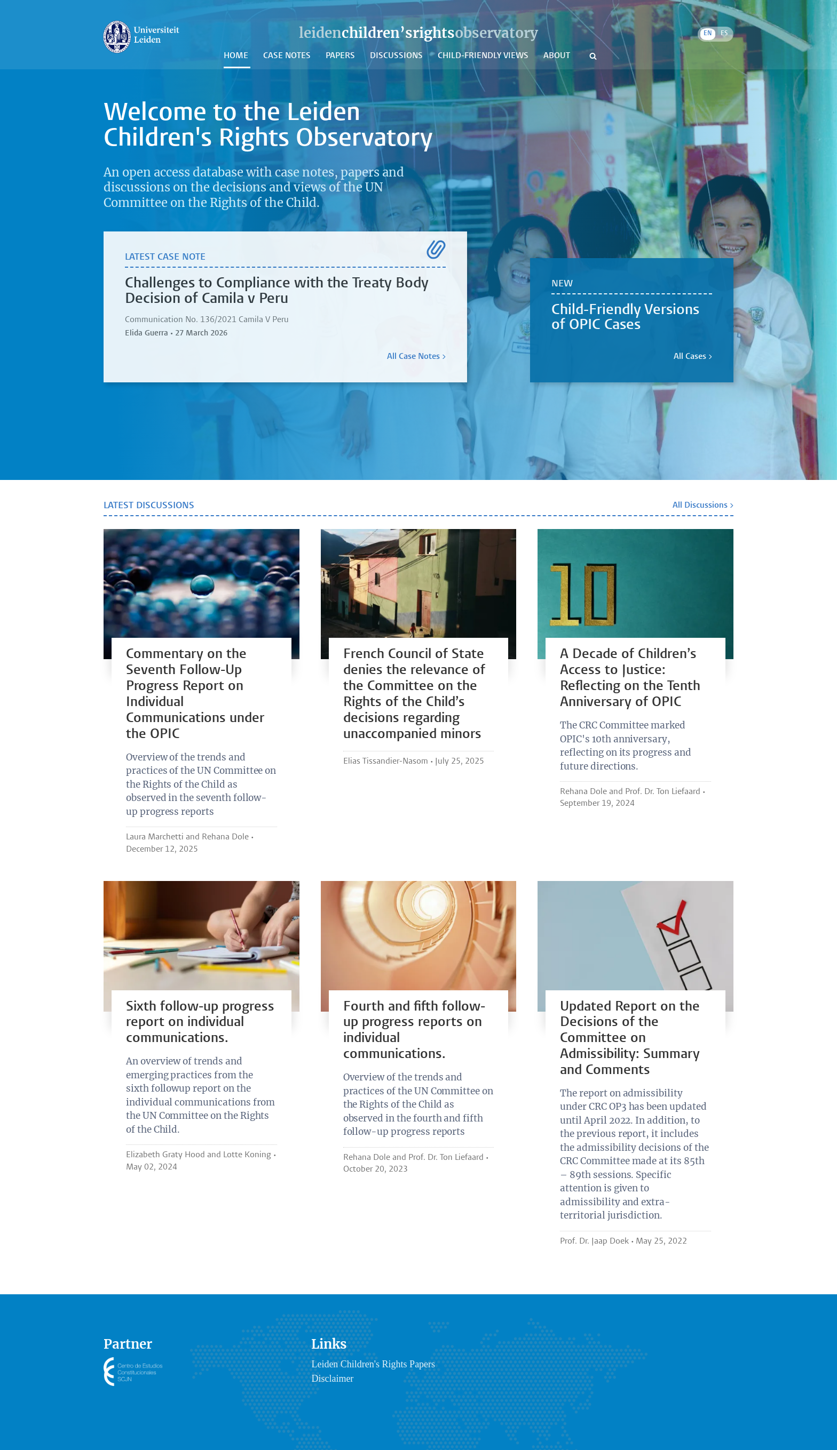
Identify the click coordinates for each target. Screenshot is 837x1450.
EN (708, 33)
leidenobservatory (418, 33)
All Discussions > (703, 505)
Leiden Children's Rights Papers (373, 1364)
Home (237, 56)
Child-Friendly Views (484, 56)
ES (724, 33)
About (557, 56)
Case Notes (288, 56)
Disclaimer (332, 1378)
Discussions (397, 56)
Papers (341, 56)
